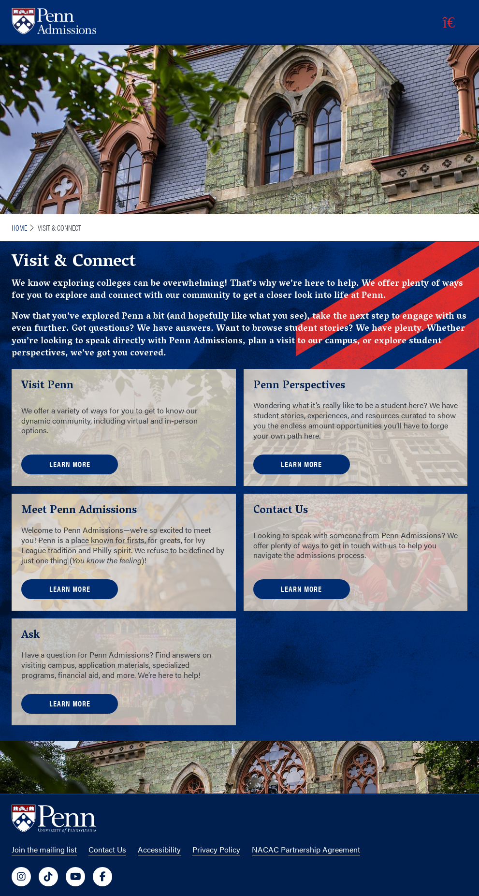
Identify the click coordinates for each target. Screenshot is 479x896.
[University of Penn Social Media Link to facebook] (102, 876)
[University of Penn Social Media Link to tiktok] (48, 876)
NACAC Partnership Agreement (306, 849)
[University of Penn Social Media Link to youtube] (75, 876)
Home (19, 227)
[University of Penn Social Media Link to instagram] (21, 876)
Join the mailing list (44, 849)
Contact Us (107, 849)
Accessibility (159, 849)
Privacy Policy (216, 849)
